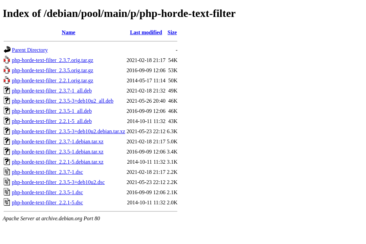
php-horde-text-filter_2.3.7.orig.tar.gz (52, 60)
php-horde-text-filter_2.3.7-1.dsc (47, 172)
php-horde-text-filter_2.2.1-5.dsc (47, 202)
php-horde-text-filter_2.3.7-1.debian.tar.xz (58, 141)
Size (172, 32)
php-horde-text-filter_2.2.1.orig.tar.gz (52, 80)
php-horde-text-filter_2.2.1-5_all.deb (52, 121)
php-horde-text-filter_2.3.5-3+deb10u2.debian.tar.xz (68, 131)
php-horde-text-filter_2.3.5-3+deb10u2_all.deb (62, 101)
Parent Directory (30, 50)
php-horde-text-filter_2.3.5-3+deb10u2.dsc (58, 182)
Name (68, 32)
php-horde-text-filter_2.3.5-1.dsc (47, 192)
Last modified (146, 32)
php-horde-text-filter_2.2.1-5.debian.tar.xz (58, 162)
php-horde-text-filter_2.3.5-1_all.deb (52, 111)
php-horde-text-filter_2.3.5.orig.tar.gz (52, 70)
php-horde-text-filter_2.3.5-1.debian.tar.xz (58, 152)
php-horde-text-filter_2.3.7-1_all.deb (52, 91)
